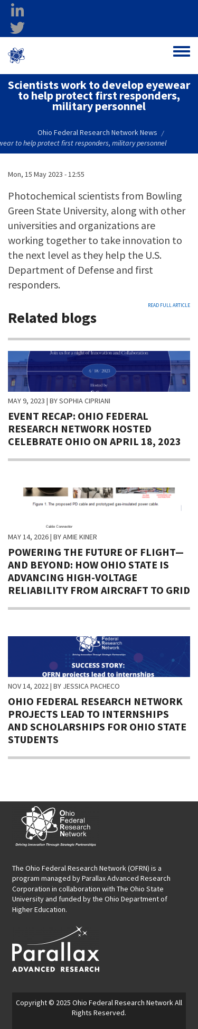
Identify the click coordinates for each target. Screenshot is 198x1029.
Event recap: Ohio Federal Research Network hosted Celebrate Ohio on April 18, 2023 (94, 428)
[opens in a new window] (55, 948)
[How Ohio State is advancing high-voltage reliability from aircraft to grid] (99, 506)
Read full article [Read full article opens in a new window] (169, 305)
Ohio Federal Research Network (70, 55)
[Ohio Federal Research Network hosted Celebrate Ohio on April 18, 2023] (99, 370)
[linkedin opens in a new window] (17, 11)
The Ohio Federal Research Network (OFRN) (80, 868)
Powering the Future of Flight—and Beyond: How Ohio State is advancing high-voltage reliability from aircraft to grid (99, 571)
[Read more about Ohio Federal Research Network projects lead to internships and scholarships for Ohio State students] (99, 656)
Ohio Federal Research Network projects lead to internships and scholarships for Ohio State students (97, 720)
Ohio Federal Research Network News (97, 132)
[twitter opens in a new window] (17, 28)
